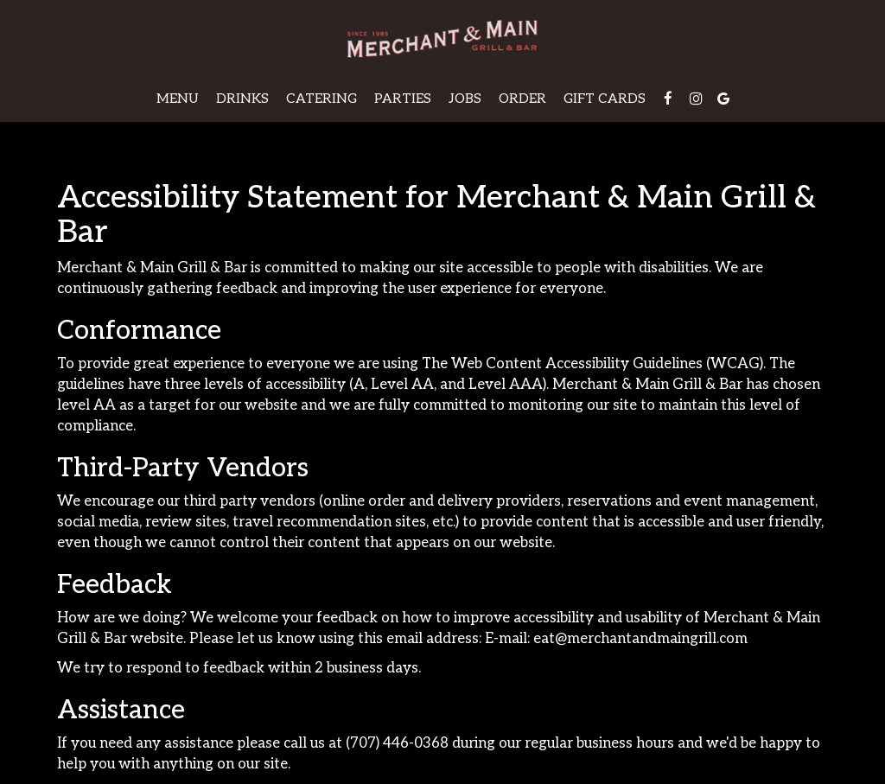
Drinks (242, 99)
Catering (321, 99)
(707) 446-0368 (397, 743)
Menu (177, 99)
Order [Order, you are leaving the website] (522, 99)
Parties (402, 99)
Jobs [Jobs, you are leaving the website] (465, 99)
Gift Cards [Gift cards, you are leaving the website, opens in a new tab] (604, 99)
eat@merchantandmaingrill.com (640, 638)
